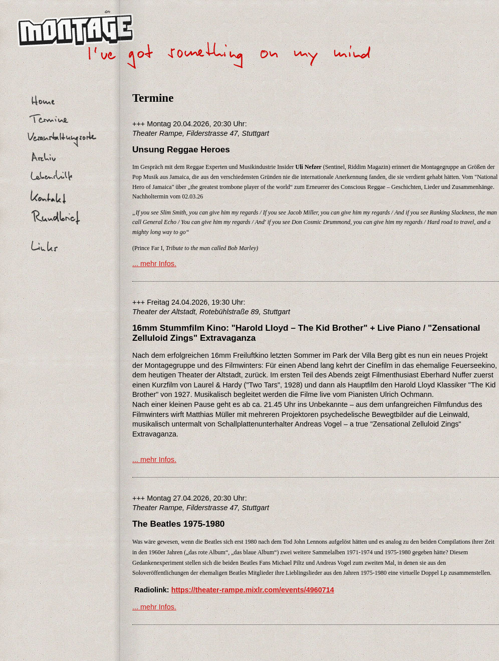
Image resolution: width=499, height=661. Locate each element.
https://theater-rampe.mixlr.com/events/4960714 (252, 590)
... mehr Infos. (154, 264)
